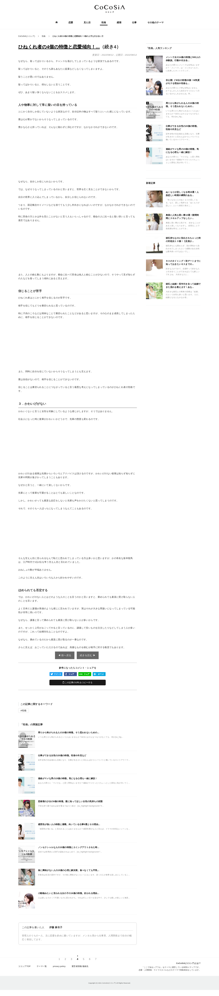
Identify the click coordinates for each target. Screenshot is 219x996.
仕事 (134, 22)
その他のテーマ (155, 22)
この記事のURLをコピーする (78, 682)
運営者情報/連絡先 (80, 966)
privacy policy (59, 966)
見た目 (87, 22)
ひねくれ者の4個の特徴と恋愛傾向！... (59, 46)
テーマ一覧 (42, 966)
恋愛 (70, 22)
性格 (103, 22)
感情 (119, 22)
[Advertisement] (77, 154)
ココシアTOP (24, 966)
